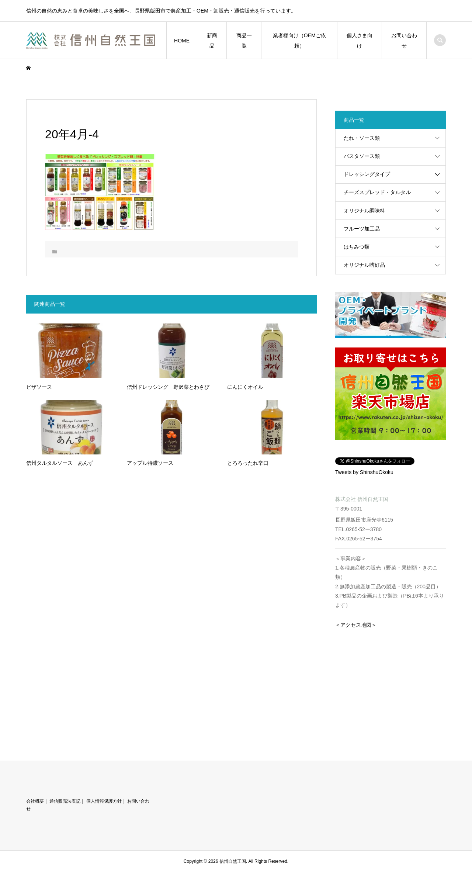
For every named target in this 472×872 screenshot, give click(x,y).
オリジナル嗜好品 (364, 265)
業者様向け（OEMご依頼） (299, 40)
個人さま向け (359, 40)
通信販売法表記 (64, 801)
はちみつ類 (356, 247)
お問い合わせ (404, 40)
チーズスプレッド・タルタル (377, 192)
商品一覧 (244, 40)
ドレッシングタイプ (367, 174)
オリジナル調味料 (364, 211)
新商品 (212, 40)
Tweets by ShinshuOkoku (364, 472)
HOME (182, 41)
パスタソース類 (362, 156)
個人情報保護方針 (104, 801)
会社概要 (35, 801)
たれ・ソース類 (362, 138)
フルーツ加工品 (362, 229)
